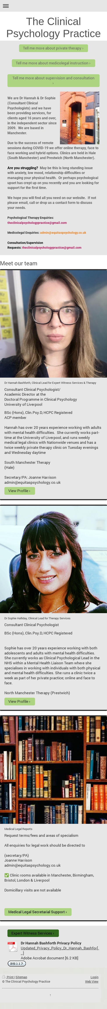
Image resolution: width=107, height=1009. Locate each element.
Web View (91, 981)
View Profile (18, 490)
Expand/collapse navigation (53, 6)
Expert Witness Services (31, 933)
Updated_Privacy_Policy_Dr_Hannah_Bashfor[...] (60, 951)
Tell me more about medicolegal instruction (52, 62)
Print (8, 977)
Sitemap (21, 977)
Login (94, 977)
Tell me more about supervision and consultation (53, 77)
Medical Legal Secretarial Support (36, 911)
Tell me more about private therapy (52, 48)
